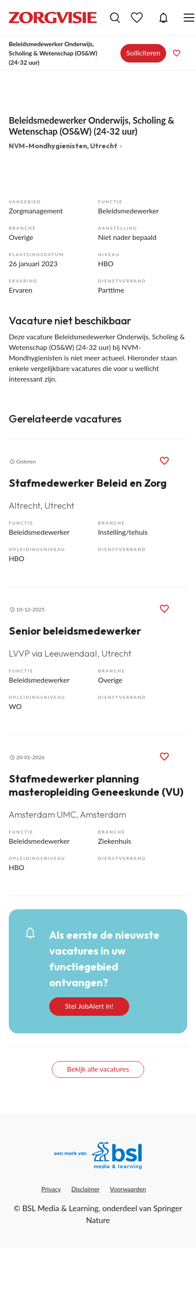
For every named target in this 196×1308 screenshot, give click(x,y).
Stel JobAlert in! (89, 1006)
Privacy (51, 1189)
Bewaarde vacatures (138, 17)
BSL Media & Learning (60, 1208)
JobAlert (163, 17)
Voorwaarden (128, 1189)
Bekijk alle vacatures (98, 1069)
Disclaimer (85, 1189)
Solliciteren (143, 52)
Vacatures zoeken (115, 17)
